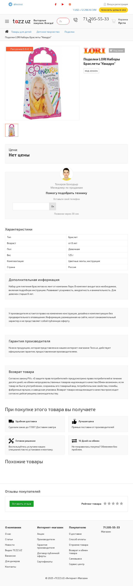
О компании (13, 526)
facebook (56, 4)
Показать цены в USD (113, 10)
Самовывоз (75, 558)
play (63, 4)
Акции (40, 533)
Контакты (10, 566)
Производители (46, 538)
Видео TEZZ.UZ (13, 549)
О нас (8, 533)
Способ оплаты (77, 538)
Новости (9, 544)
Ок (52, 206)
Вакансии (10, 555)
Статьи (9, 538)
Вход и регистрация (117, 4)
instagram (70, 4)
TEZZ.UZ (21, 21)
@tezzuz (18, 4)
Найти (89, 21)
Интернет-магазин (50, 526)
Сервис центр (76, 563)
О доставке (75, 533)
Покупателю (77, 526)
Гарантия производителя (46, 546)
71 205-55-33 (93, 18)
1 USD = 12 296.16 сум (84, 9)
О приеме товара (78, 544)
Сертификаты (45, 560)
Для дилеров (12, 560)
